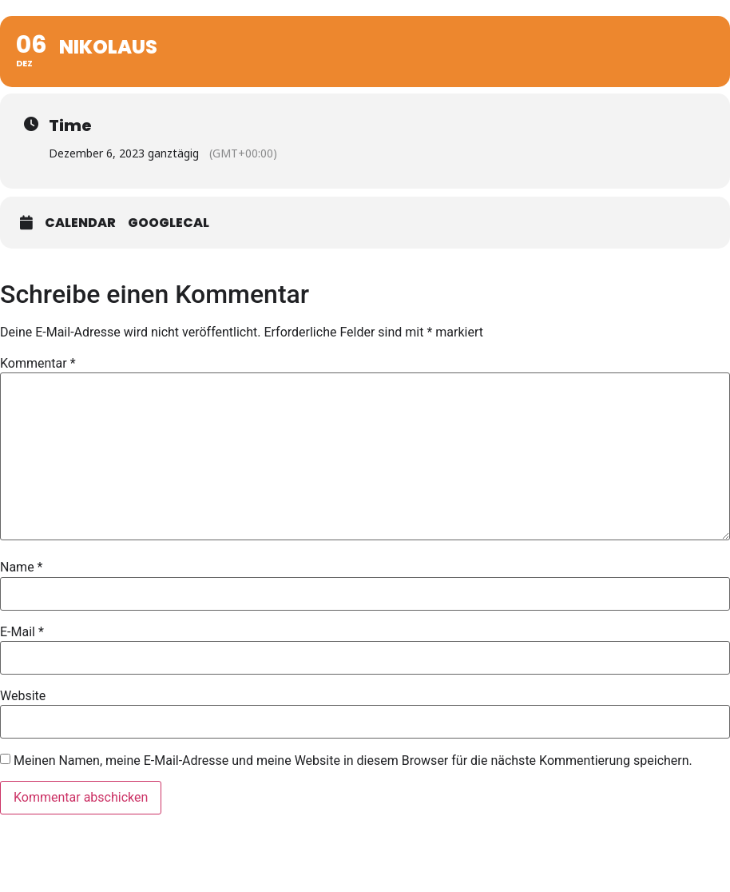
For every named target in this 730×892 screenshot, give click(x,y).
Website (23, 696)
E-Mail (22, 632)
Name (21, 567)
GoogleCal (168, 223)
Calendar (80, 223)
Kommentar (38, 363)
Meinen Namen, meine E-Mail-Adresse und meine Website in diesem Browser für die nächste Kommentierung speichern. (353, 761)
